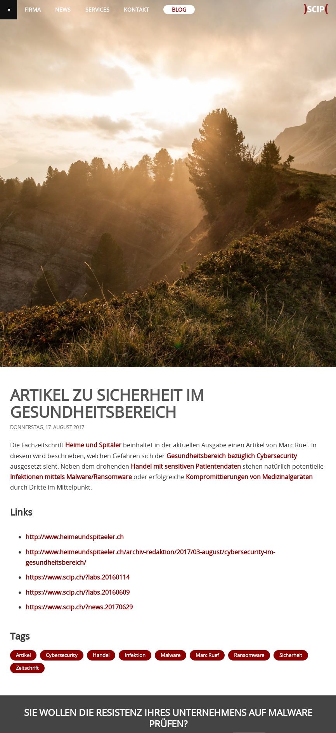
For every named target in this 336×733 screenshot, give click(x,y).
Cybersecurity (62, 655)
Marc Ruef (207, 655)
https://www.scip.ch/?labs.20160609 (78, 592)
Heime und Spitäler (93, 445)
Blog (179, 9)
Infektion (135, 655)
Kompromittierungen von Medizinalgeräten (249, 477)
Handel (101, 655)
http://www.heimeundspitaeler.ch (75, 537)
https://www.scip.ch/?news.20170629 (79, 607)
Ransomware (249, 655)
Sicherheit (290, 655)
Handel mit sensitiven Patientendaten (186, 466)
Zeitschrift (27, 667)
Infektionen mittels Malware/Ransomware (71, 477)
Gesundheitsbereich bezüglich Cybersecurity (231, 456)
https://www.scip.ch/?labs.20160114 (78, 577)
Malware (170, 655)
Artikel (23, 655)
